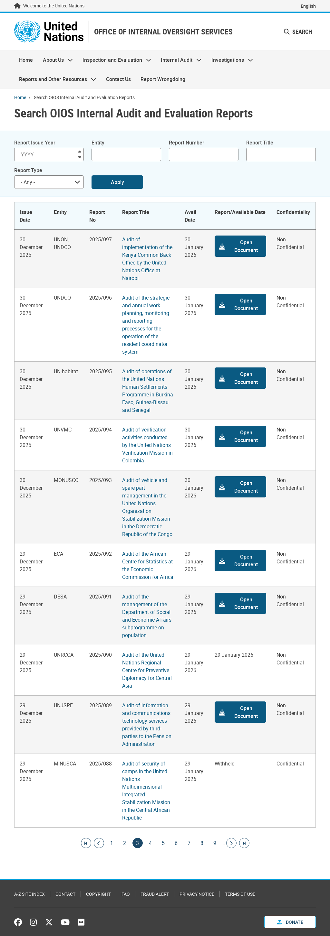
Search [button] (298, 31)
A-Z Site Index (29, 894)
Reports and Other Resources (55, 79)
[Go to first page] (86, 843)
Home (26, 59)
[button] (241, 246)
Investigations (230, 59)
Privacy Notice (197, 894)
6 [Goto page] (176, 843)
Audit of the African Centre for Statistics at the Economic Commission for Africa (147, 565)
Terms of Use (240, 894)
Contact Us (118, 79)
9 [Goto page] (215, 843)
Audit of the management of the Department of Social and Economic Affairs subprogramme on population (146, 616)
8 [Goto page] (202, 843)
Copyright (98, 894)
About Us (55, 59)
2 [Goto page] (125, 843)
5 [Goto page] (163, 843)
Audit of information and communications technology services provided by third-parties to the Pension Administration (146, 724)
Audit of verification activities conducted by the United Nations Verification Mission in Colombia (147, 445)
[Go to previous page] (99, 843)
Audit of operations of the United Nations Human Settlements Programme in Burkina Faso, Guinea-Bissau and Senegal (147, 390)
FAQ (125, 894)
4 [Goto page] (150, 843)
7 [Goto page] (189, 843)
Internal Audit (178, 59)
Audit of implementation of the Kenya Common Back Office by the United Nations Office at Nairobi (147, 259)
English (308, 6)
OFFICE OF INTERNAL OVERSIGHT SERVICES (163, 31)
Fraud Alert (155, 894)
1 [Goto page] (112, 843)
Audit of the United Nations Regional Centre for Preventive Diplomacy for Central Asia (147, 670)
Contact (65, 894)
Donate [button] (290, 922)
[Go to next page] (231, 843)
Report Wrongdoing (163, 79)
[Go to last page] (244, 843)
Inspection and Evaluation (114, 59)
